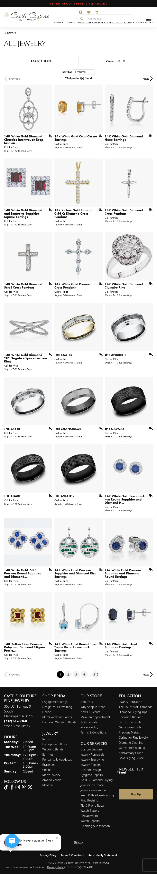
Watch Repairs (90, 821)
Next (146, 78)
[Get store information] (17, 726)
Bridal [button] (59, 22)
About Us (87, 702)
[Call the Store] (15, 721)
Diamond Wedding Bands (59, 722)
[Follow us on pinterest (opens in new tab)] (24, 787)
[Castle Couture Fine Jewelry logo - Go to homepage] (28, 17)
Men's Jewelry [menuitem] (51, 775)
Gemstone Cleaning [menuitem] (132, 748)
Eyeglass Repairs (92, 775)
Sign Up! (135, 794)
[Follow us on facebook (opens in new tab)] (11, 787)
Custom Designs (91, 749)
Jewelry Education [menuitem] (130, 702)
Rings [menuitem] (46, 739)
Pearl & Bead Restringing (97, 795)
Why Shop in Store (93, 707)
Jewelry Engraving (92, 759)
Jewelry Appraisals (92, 754)
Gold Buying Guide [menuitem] (131, 758)
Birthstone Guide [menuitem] (130, 722)
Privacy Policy (89, 727)
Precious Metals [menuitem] (129, 732)
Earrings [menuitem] (47, 754)
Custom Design (91, 770)
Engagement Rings (54, 702)
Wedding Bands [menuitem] (52, 749)
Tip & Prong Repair (93, 805)
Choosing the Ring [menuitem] (131, 717)
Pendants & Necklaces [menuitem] (57, 759)
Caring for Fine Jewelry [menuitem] (133, 737)
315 (95, 674)
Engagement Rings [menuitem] (54, 744)
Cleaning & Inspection (95, 826)
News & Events (90, 712)
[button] (80, 12)
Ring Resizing (89, 800)
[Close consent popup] (79, 867)
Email (123, 772)
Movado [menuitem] (47, 785)
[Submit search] (80, 19)
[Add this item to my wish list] (49, 136)
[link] (78, 4)
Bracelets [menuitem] (48, 765)
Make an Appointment (95, 717)
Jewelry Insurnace (92, 785)
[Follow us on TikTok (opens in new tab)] (6, 787)
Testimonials (89, 722)
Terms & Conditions (94, 732)
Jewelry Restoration (93, 790)
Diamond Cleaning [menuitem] (131, 743)
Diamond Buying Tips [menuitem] (133, 712)
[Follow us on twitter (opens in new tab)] (30, 787)
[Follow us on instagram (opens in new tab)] (18, 787)
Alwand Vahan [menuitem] (51, 780)
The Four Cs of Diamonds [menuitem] (135, 707)
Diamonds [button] (71, 22)
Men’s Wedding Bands (57, 717)
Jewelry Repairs (91, 765)
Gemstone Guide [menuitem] (130, 727)
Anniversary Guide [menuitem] (131, 753)
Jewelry (11, 32)
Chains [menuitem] (46, 770)
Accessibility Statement (103, 855)
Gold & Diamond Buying (97, 780)
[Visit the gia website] (78, 843)
